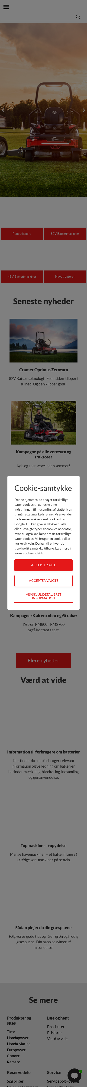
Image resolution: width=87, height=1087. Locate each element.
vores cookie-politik (28, 553)
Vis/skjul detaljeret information (43, 596)
